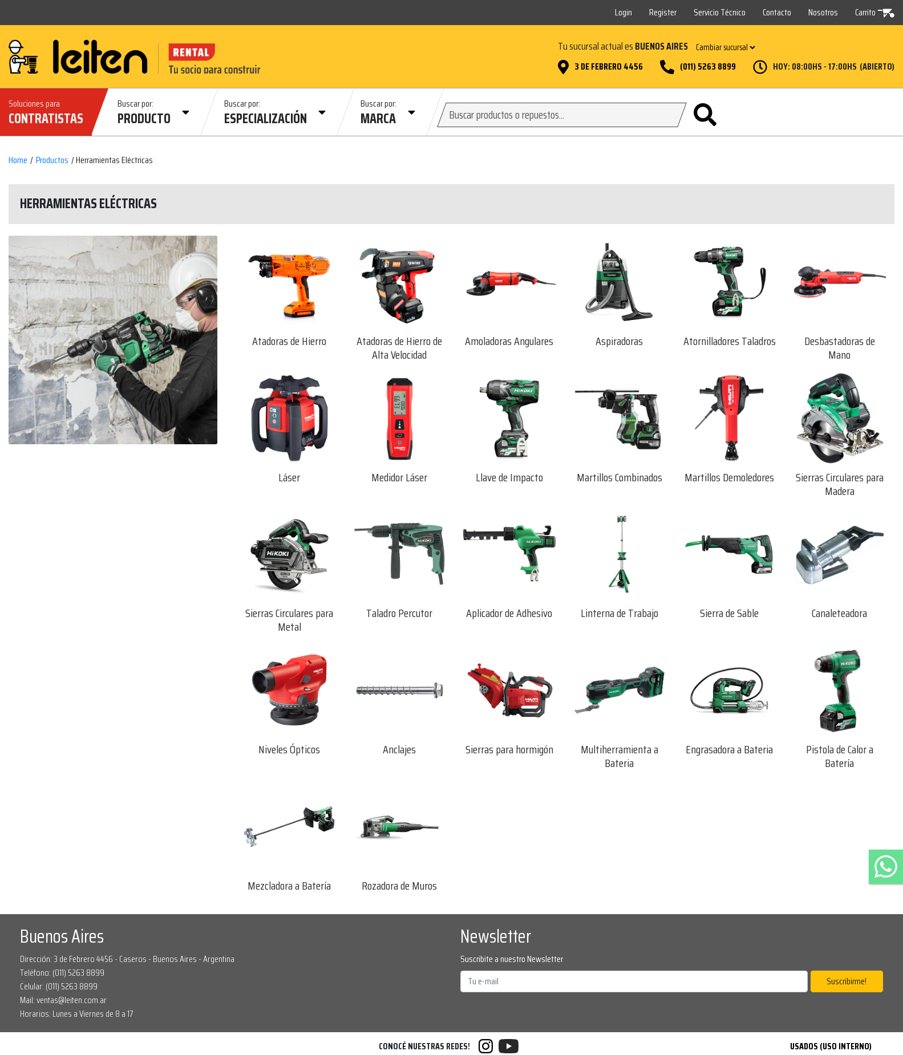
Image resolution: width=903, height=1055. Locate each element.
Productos (52, 160)
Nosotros (823, 12)
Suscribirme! (846, 981)
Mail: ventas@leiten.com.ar (63, 1000)
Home (18, 160)
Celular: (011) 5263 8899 (59, 986)
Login (623, 12)
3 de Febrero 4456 (608, 67)
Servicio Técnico (720, 12)
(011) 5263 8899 (708, 67)
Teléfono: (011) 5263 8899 (62, 972)
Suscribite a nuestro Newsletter (511, 959)
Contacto (777, 12)
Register (663, 12)
